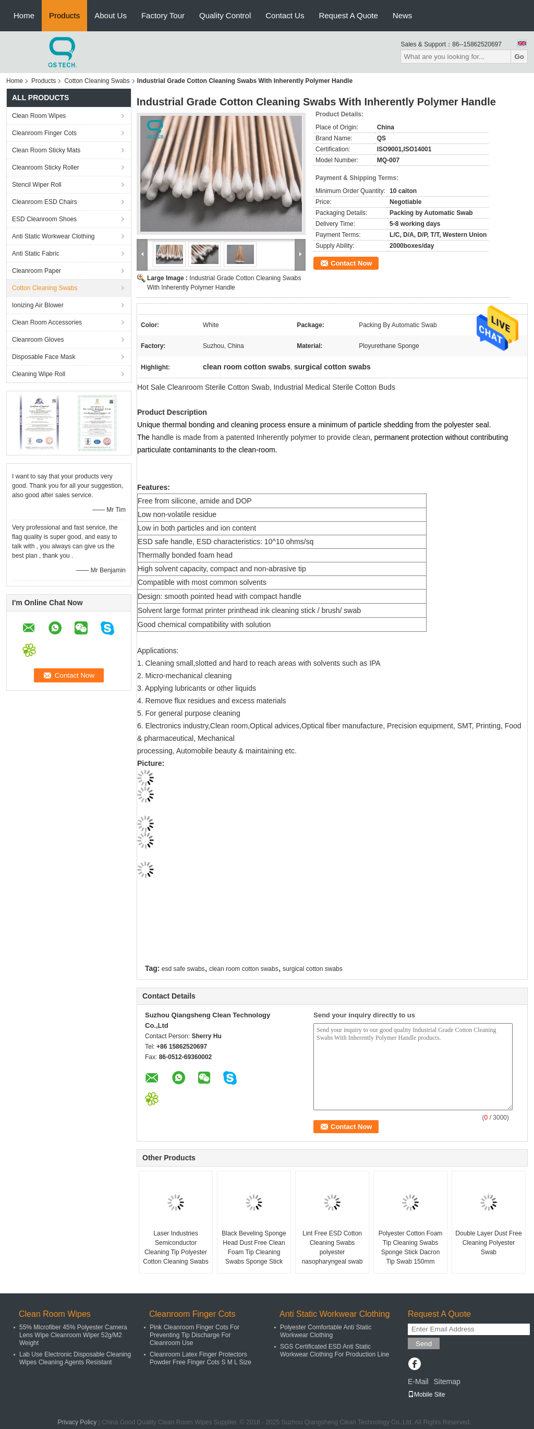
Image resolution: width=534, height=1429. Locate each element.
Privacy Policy (77, 1422)
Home (24, 15)
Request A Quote (348, 15)
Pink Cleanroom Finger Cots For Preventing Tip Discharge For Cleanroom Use (194, 1335)
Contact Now (351, 263)
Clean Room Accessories (47, 322)
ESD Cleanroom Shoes (44, 219)
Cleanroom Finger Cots (44, 133)
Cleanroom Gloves (38, 339)
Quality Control (225, 15)
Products (64, 15)
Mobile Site (426, 1394)
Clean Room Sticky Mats (46, 150)
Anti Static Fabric (35, 253)
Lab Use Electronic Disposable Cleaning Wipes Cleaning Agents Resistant (75, 1358)
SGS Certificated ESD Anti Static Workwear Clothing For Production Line (334, 1350)
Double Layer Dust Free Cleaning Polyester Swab (488, 1243)
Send (424, 1344)
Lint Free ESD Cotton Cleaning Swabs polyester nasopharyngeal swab (332, 1247)
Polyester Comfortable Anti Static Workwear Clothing (325, 1331)
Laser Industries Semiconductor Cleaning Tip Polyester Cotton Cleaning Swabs (175, 1247)
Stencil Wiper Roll (37, 184)
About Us (110, 15)
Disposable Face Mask (43, 357)
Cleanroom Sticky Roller (45, 167)
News (402, 15)
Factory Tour (163, 15)
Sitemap (446, 1381)
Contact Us (284, 15)
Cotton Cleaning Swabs (96, 81)
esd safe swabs (183, 968)
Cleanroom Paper (36, 270)
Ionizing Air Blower (38, 305)
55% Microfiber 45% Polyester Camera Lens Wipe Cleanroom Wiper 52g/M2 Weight (73, 1335)
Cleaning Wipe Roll (38, 374)
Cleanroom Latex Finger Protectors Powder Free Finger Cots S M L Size (200, 1358)
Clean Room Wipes (39, 115)
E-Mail (418, 1381)
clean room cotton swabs (243, 968)
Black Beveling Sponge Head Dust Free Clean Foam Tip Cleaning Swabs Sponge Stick (254, 1247)
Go (519, 57)
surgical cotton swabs (313, 968)
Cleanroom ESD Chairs (44, 202)
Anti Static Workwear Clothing (53, 236)
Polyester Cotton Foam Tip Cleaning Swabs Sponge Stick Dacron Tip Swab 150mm (411, 1247)
